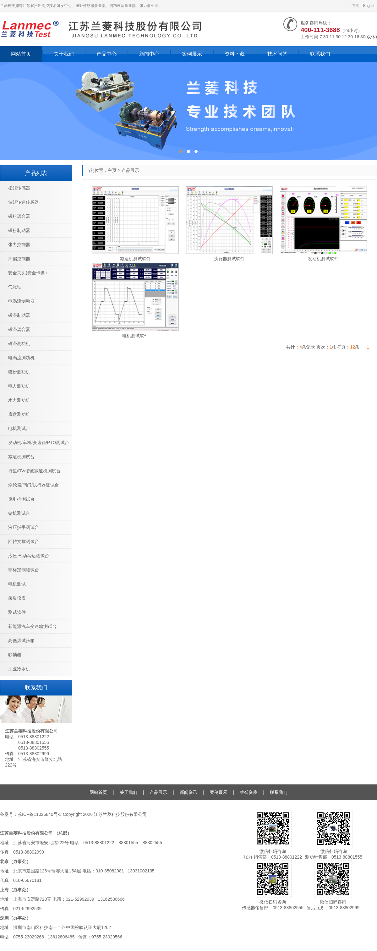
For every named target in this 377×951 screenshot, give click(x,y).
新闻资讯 (188, 792)
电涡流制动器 (21, 301)
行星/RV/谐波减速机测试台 (34, 470)
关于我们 (64, 54)
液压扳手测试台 (23, 527)
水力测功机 (19, 400)
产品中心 (106, 54)
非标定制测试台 (23, 569)
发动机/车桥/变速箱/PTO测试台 (38, 442)
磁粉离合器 (19, 216)
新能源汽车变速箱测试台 (32, 626)
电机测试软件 (135, 335)
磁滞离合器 (19, 329)
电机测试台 (19, 428)
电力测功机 (19, 385)
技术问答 (277, 54)
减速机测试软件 (135, 258)
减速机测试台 (21, 456)
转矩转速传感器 (23, 202)
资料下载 (235, 54)
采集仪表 (17, 598)
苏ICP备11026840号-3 (40, 814)
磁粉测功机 (19, 371)
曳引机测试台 (21, 499)
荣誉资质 (248, 792)
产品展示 (130, 170)
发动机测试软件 (323, 258)
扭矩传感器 (19, 187)
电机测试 (17, 583)
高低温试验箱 (21, 640)
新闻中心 (149, 54)
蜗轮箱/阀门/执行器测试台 (33, 484)
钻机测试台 (19, 513)
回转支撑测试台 (23, 541)
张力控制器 (19, 244)
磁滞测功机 (19, 343)
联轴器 (14, 654)
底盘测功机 (19, 414)
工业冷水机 (19, 668)
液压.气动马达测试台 (28, 555)
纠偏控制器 (19, 258)
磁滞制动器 (19, 315)
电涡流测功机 (21, 357)
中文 (355, 5)
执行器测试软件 (229, 258)
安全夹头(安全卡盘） (28, 272)
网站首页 (21, 54)
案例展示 (192, 54)
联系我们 (320, 54)
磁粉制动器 (19, 230)
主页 (112, 170)
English (369, 5)
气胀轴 (14, 286)
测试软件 (17, 612)
